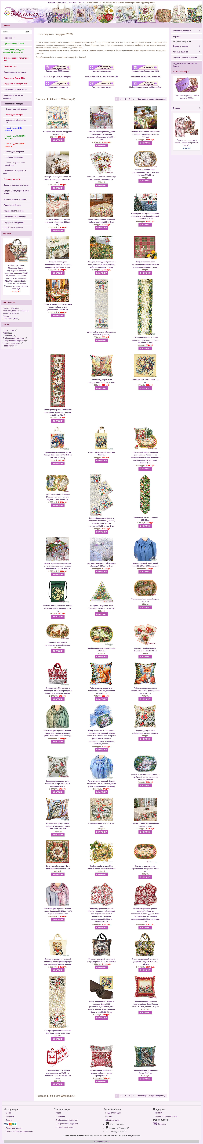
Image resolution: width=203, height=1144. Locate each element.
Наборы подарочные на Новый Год (15, 164)
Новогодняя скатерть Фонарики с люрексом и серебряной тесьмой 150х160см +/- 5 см (145, 216)
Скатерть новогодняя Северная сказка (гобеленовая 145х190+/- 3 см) (57, 179)
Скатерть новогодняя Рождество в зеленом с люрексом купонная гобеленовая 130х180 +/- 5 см (57, 565)
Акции (5, 333)
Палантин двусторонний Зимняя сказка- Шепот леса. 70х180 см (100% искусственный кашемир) (57, 733)
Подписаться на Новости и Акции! (185, 64)
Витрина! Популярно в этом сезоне (16, 192)
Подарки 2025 (8, 346)
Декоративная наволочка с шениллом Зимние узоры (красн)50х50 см (101, 1073)
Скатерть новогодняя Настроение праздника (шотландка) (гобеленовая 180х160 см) (58, 307)
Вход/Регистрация (113, 1113)
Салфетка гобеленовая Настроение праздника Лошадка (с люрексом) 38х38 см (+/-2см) (145, 264)
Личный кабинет (186, 52)
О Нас (8, 1113)
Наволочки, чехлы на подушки (13, 96)
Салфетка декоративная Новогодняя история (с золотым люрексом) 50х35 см (145, 172)
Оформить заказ (186, 46)
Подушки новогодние (14, 157)
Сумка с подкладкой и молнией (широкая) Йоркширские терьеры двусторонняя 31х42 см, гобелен (58, 961)
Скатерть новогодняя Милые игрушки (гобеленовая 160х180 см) (58, 222)
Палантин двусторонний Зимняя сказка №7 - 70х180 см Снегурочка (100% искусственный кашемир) (101, 783)
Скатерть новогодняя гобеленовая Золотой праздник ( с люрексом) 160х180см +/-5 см (57, 264)
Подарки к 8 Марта (11, 205)
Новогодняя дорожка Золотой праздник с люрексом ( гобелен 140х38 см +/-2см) (145, 340)
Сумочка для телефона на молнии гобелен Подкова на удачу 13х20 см (57, 608)
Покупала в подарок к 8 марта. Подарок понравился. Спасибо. (187, 142)
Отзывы (82, 3)
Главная (6, 25)
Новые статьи (8, 330)
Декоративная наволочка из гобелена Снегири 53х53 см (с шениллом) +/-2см (57, 783)
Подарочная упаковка (13, 211)
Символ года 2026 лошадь (16, 109)
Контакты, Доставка (186, 30)
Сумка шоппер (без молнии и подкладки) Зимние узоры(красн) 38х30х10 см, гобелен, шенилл (58, 690)
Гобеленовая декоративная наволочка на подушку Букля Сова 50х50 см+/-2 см (57, 826)
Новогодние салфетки (14, 152)
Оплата (9, 1120)
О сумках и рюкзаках (11, 343)
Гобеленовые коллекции (14, 217)
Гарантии (72, 3)
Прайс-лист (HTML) (11, 319)
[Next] (134, 99)
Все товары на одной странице (151, 99)
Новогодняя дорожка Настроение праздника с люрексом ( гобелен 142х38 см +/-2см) (58, 412)
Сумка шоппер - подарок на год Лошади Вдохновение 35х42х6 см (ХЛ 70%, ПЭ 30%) (58, 455)
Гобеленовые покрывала (15, 90)
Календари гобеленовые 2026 (15, 121)
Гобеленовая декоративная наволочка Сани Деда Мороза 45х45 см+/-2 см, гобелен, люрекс (145, 1004)
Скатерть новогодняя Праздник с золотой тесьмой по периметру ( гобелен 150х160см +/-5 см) (101, 264)
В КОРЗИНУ (57, 140)
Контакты (52, 3)
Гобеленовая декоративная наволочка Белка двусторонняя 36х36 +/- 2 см (101, 690)
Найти (27, 32)
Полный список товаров (13, 227)
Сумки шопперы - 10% (13, 44)
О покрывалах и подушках (14, 341)
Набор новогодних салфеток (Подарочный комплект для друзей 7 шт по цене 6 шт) (58, 497)
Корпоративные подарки (14, 199)
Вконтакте (159, 1124)
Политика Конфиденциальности (19, 1132)
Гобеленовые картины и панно (14, 172)
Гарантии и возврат (11, 308)
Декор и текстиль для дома (15, 185)
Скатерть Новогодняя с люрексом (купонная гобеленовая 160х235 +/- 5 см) (145, 134)
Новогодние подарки (13, 104)
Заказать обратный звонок (185, 58)
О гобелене (7, 335)
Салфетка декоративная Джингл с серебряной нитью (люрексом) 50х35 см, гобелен (145, 777)
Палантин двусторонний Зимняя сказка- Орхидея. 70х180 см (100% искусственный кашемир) (58, 911)
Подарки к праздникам (13, 222)
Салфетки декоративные (14, 72)
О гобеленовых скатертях (13, 338)
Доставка (62, 3)
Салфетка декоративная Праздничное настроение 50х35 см (145, 868)
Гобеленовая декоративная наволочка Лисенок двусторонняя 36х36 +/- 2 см (145, 690)
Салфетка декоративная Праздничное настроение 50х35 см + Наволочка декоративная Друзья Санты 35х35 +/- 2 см (145, 457)
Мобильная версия (101, 1141)
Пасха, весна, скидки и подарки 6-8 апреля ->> (13, 50)
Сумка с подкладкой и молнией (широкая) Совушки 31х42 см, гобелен (145, 961)
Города (6, 316)
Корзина (186, 36)
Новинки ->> (9, 38)
